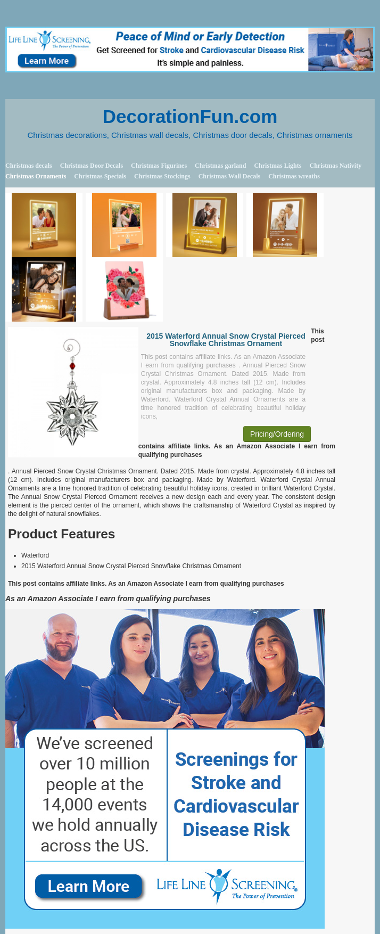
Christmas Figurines (159, 165)
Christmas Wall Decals (229, 176)
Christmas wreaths (294, 176)
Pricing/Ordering (277, 434)
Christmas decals (28, 165)
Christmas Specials (100, 176)
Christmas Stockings (162, 176)
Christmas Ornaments (35, 176)
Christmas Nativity (335, 165)
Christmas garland (220, 165)
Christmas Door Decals (91, 165)
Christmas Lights (277, 165)
